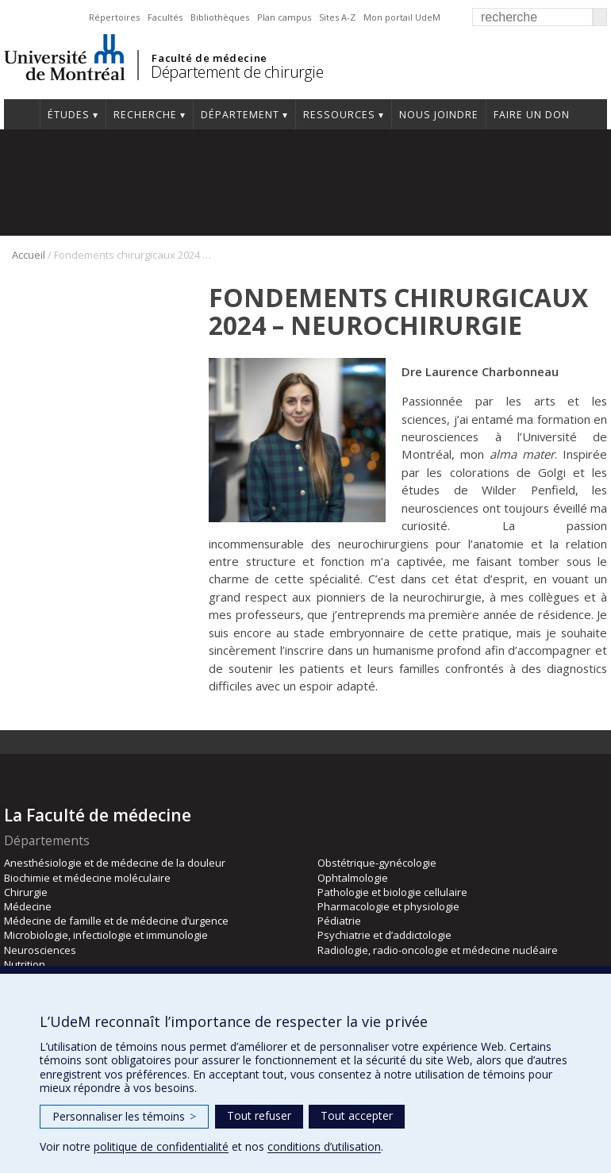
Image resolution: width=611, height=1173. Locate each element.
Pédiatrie (339, 920)
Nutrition (24, 964)
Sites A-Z (337, 17)
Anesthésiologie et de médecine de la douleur (114, 863)
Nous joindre (438, 114)
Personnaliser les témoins (124, 1116)
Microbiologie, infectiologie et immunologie (106, 935)
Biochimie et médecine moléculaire (87, 878)
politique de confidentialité (161, 1146)
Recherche (145, 114)
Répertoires (114, 17)
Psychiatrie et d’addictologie (384, 935)
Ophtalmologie (352, 878)
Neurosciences (40, 950)
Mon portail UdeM (401, 17)
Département (240, 114)
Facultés (165, 17)
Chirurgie (26, 892)
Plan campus (284, 17)
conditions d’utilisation (324, 1146)
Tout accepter (357, 1115)
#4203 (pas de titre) (22, 114)
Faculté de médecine (209, 58)
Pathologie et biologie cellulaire (392, 892)
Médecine (28, 906)
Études (69, 114)
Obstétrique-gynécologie (376, 863)
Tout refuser (259, 1115)
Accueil (28, 255)
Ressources (339, 114)
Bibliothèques (219, 17)
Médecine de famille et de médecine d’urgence (116, 920)
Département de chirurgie (237, 72)
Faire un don (532, 114)
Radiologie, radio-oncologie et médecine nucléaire (437, 950)
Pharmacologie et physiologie (388, 906)
